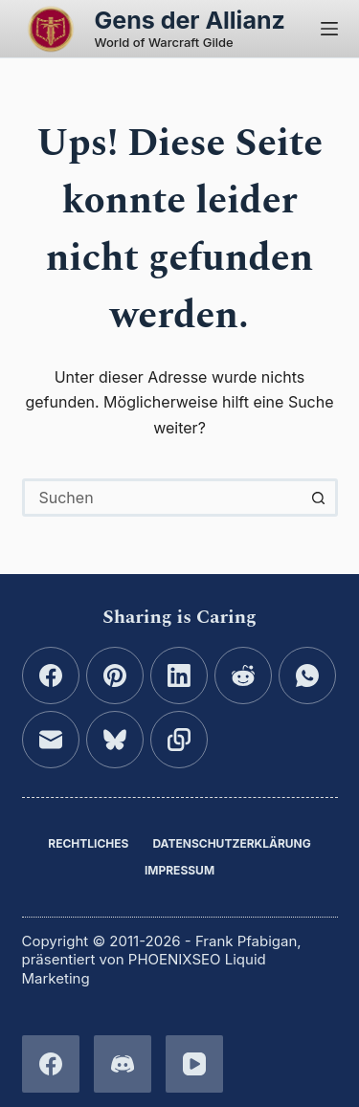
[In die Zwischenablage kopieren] (179, 739)
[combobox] (164, 497)
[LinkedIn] (179, 675)
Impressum (179, 870)
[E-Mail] (50, 739)
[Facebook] (50, 675)
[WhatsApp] (307, 675)
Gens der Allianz (190, 20)
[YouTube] (194, 1064)
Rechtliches (88, 843)
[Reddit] (243, 675)
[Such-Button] (319, 497)
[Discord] (122, 1064)
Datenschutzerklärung (231, 843)
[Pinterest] (115, 675)
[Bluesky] (115, 739)
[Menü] (329, 28)
